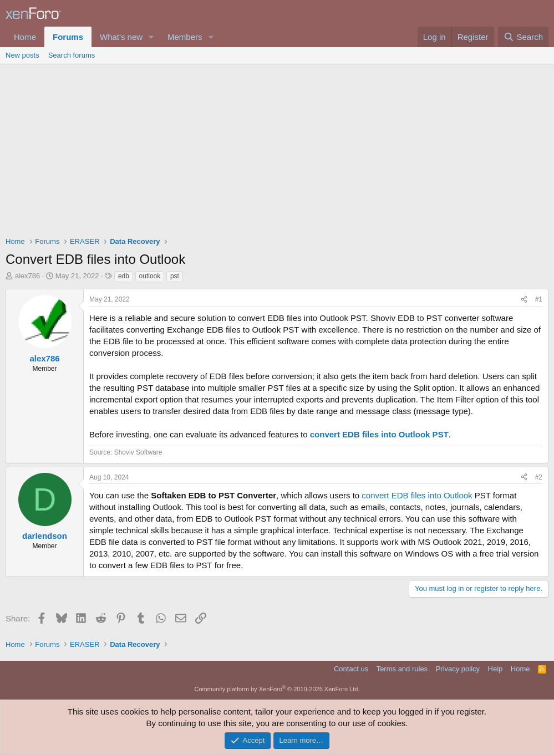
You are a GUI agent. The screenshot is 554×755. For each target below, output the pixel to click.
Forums (68, 37)
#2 (538, 477)
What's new (121, 37)
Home (25, 37)
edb (123, 276)
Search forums (71, 55)
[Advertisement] (277, 147)
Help (495, 669)
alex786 (27, 276)
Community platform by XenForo (277, 689)
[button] (151, 37)
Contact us (351, 669)
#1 (538, 299)
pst (174, 276)
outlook (150, 276)
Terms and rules (402, 669)
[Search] (523, 37)
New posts (22, 55)
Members (184, 37)
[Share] (524, 299)
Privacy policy (458, 669)
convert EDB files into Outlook (417, 495)
